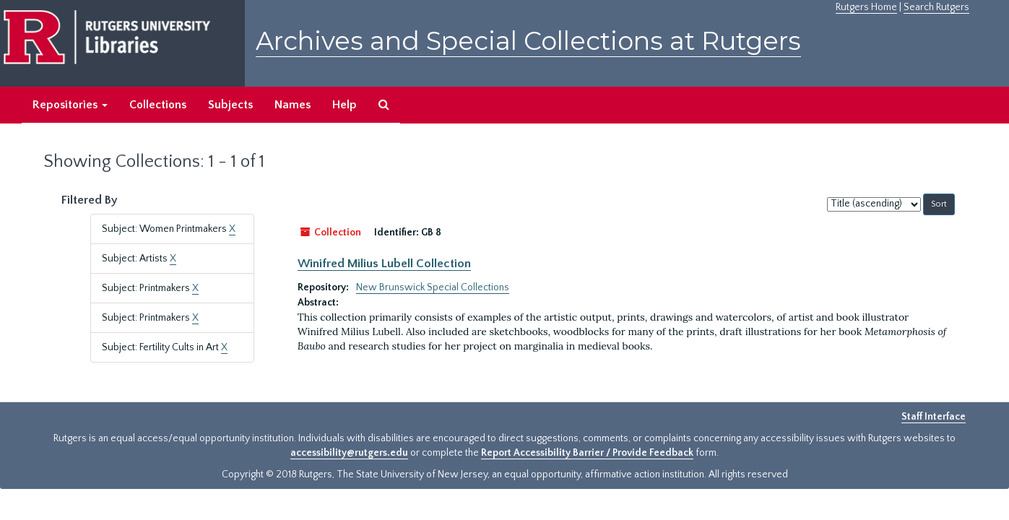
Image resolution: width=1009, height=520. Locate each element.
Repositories (70, 104)
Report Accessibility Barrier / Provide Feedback (587, 453)
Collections (157, 104)
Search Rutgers (936, 7)
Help (344, 104)
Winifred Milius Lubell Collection (384, 263)
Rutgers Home (866, 7)
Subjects (230, 104)
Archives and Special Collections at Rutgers (528, 40)
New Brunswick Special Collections (432, 287)
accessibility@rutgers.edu (349, 453)
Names (292, 104)
